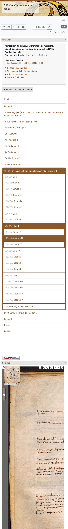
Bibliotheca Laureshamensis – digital (18, 7)
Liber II (12, 214)
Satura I (11, 134)
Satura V (12, 158)
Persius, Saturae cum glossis (20, 122)
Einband (8, 106)
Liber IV (12, 251)
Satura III (12, 146)
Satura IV (12, 152)
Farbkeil (8, 331)
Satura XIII (14, 281)
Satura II (11, 140)
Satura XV (14, 294)
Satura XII (14, 269)
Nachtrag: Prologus (15, 127)
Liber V (12, 275)
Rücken (7, 325)
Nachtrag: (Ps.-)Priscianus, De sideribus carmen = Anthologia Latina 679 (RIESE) (33, 114)
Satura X (13, 257)
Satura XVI (14, 300)
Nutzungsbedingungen (17, 74)
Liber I (12, 177)
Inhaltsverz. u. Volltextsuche (18, 89)
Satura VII (14, 232)
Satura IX (14, 244)
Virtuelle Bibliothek (15, 77)
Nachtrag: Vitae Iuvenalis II (19, 306)
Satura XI (14, 263)
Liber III (12, 226)
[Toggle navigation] (63, 19)
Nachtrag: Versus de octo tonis (20, 313)
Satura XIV (14, 287)
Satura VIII (14, 238)
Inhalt (7, 99)
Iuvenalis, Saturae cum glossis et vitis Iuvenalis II (30, 171)
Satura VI (13, 164)
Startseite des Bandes (17, 68)
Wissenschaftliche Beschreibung (22, 71)
